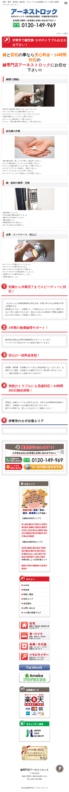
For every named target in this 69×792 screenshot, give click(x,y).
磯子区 (33, 551)
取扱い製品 (28, 594)
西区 (38, 551)
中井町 (24, 530)
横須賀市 (30, 557)
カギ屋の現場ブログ (32, 612)
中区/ (44, 554)
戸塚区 (43, 548)
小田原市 (43, 524)
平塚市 (36, 524)
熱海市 (24, 566)
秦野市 (44, 527)
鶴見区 (26, 554)
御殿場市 (36, 566)
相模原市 (28, 533)
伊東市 (29, 566)
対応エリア (28, 599)
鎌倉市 (40, 533)
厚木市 (35, 530)
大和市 (29, 530)
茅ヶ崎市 (24, 524)
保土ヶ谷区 (33, 554)
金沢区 (24, 548)
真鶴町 (31, 527)
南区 (34, 548)
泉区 (23, 551)
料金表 (26, 590)
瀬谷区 (27, 551)
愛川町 (35, 533)
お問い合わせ (29, 608)
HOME (58, 33)
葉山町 (26, 536)
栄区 (38, 548)
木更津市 (43, 566)
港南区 (29, 548)
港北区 (24, 557)
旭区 (40, 554)
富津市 (24, 569)
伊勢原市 (37, 527)
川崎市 (42, 557)
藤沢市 (31, 524)
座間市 (40, 530)
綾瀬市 (31, 536)
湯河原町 (24, 527)
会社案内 (27, 603)
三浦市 (36, 557)
